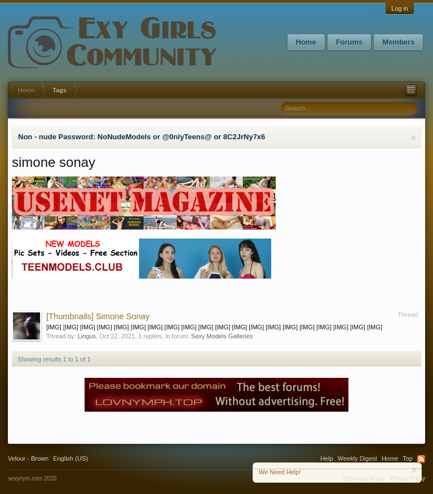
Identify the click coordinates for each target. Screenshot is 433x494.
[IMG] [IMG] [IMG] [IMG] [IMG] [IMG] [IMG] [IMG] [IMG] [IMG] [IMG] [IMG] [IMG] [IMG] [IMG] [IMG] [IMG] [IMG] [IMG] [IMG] (214, 327)
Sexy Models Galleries (222, 336)
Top (408, 458)
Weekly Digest (357, 458)
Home (306, 42)
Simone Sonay (97, 316)
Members (398, 42)
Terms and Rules (363, 478)
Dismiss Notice (413, 138)
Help (326, 458)
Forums (349, 42)
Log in (399, 8)
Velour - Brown (28, 458)
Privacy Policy (407, 478)
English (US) (70, 458)
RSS (421, 459)
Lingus (87, 336)
